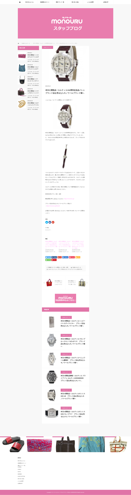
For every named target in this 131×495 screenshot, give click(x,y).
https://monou (68, 198)
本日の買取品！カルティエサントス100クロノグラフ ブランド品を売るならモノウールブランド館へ (73, 414)
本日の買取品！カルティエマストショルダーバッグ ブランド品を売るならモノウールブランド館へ (78, 245)
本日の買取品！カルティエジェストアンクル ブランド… (33, 104)
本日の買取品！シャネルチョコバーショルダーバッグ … (33, 56)
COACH (19, 469)
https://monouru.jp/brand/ (53, 206)
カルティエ (50, 269)
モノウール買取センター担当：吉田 (60, 267)
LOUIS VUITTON (21, 476)
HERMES (20, 474)
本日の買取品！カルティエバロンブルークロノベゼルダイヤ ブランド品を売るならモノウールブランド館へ (73, 342)
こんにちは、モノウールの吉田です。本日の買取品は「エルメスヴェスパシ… (33, 73)
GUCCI (19, 471)
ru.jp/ (73, 198)
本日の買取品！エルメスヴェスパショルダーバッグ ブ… (33, 68)
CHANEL (20, 467)
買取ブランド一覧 (60, 2)
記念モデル (79, 269)
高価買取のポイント (44, 2)
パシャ (55, 269)
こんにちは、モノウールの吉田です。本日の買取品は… (33, 97)
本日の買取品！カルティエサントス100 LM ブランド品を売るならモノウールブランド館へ (51, 245)
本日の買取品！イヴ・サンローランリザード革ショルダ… (33, 80)
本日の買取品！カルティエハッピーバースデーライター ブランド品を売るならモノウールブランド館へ (73, 323)
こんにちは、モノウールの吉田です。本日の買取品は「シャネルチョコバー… (33, 61)
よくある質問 (90, 2)
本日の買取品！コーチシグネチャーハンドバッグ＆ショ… (33, 92)
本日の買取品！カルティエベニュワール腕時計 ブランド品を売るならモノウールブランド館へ (73, 360)
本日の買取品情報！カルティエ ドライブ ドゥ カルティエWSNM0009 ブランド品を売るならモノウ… (73, 378)
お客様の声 (105, 2)
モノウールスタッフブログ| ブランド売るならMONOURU (64, 492)
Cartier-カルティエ (47, 47)
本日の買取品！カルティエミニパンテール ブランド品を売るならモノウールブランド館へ (65, 245)
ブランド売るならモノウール (64, 269)
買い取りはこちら (29, 2)
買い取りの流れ (75, 2)
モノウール (74, 269)
